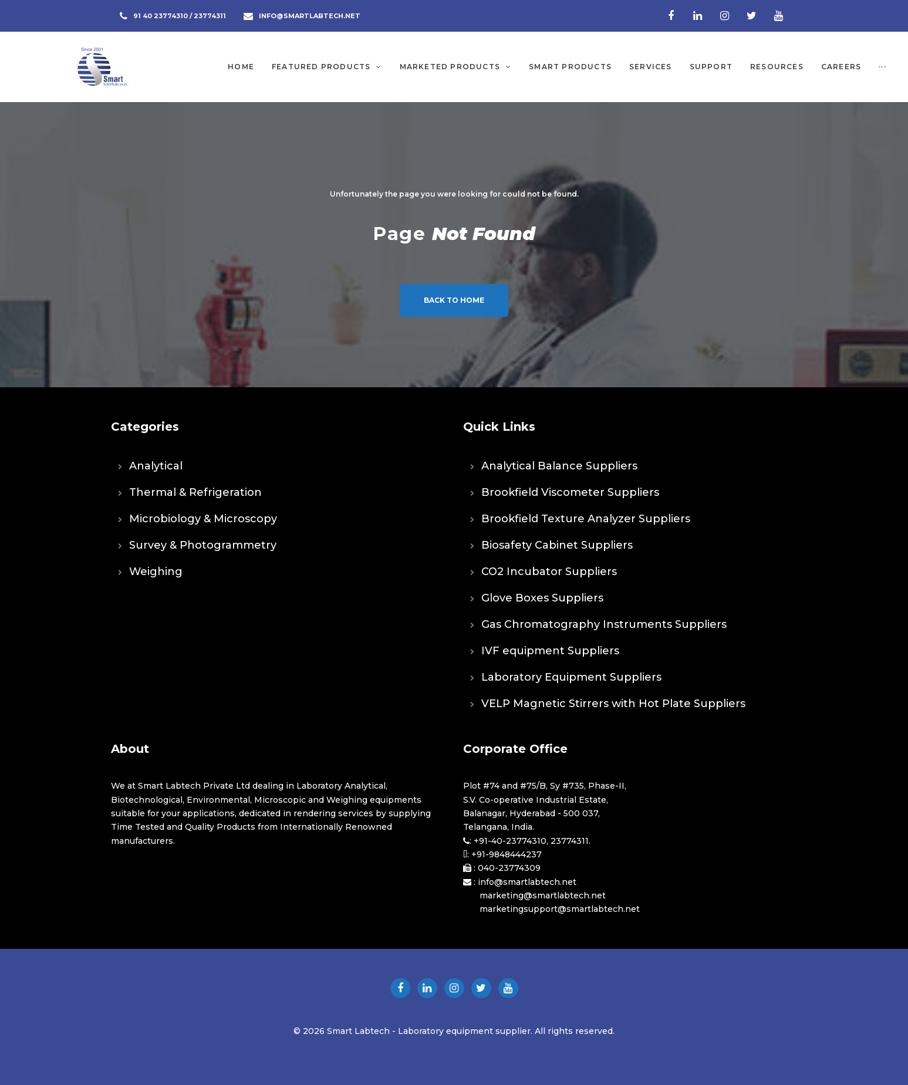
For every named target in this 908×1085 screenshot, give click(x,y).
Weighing (156, 571)
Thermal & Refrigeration (195, 492)
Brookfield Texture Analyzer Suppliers (585, 518)
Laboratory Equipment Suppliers (571, 677)
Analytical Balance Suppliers (559, 465)
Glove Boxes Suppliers (542, 597)
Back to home (454, 300)
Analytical (156, 465)
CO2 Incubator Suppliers (549, 571)
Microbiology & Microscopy (203, 518)
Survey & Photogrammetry (202, 545)
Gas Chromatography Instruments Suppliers (604, 624)
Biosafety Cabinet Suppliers (557, 545)
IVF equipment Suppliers (550, 650)
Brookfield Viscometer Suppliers (570, 492)
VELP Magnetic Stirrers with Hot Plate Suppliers (613, 703)
